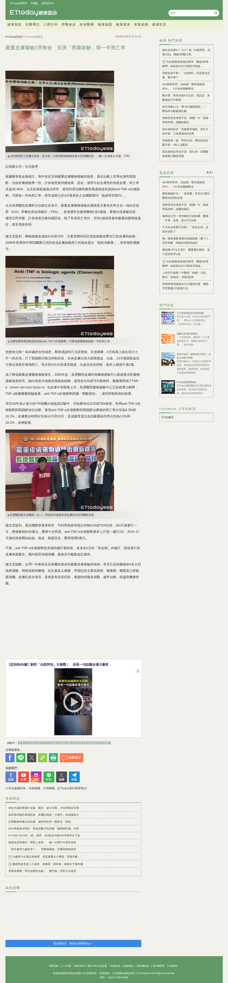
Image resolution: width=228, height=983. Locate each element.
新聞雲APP (48, 3)
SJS (46, 742)
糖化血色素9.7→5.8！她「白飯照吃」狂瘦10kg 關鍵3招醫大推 (186, 52)
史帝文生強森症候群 (30, 742)
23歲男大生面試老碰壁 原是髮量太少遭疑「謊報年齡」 (44, 856)
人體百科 (50, 24)
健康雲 (33, 13)
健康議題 (105, 24)
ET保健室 (167, 417)
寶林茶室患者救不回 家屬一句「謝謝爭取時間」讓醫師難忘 (185, 120)
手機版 (34, 3)
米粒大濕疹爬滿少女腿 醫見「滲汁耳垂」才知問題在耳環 (43, 807)
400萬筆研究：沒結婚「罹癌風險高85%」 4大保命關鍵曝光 (183, 86)
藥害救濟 (79, 742)
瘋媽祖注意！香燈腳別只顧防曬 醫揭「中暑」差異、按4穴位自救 (185, 218)
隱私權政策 (143, 966)
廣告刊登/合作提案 (97, 966)
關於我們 (80, 966)
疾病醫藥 (87, 24)
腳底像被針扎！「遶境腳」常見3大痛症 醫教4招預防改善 (186, 195)
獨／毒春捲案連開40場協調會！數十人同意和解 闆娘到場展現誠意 (185, 240)
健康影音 (159, 24)
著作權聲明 (159, 966)
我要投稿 (53, 966)
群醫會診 (69, 24)
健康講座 (123, 24)
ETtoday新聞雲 (18, 3)
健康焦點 (14, 24)
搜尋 (216, 13)
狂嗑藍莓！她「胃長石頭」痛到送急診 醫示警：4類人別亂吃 (186, 142)
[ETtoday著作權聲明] (71, 788)
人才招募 (66, 966)
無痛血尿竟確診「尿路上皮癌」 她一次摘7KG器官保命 (42, 842)
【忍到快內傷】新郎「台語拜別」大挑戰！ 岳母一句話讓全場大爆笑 (57, 664)
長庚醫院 (105, 742)
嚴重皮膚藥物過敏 (61, 742)
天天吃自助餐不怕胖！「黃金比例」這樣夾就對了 (185, 229)
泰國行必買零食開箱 (187, 333)
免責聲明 (173, 966)
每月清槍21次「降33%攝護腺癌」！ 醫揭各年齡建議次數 (185, 109)
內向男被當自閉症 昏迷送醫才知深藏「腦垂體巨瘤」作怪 (43, 828)
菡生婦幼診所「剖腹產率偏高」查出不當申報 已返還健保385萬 (185, 131)
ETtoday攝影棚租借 (186, 382)
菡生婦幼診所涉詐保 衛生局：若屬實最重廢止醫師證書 (185, 153)
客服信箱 (115, 966)
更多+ (210, 172)
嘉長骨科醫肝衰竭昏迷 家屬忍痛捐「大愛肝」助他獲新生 (43, 814)
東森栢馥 (141, 24)
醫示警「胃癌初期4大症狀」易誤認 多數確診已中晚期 (186, 97)
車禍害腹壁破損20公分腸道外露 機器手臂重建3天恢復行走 (185, 286)
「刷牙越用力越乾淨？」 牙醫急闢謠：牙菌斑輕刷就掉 (42, 849)
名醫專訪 (32, 24)
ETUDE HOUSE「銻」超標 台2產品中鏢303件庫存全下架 (44, 835)
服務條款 (128, 966)
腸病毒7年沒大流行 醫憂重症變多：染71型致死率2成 (186, 252)
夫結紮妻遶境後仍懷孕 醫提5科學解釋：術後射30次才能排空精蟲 (185, 64)
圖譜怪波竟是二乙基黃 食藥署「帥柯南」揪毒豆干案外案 (45, 864)
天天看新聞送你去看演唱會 (190, 313)
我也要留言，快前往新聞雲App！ (73, 943)
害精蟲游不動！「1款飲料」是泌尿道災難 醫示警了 (186, 75)
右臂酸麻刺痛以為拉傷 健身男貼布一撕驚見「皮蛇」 (41, 821)
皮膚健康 (92, 742)
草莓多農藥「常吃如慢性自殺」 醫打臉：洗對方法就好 (42, 870)
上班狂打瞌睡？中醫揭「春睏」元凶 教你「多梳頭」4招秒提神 (185, 275)
